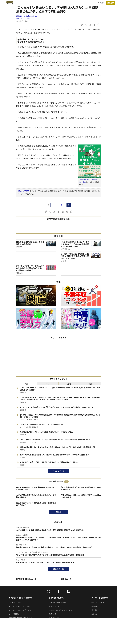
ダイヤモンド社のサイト (57, 598)
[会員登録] (110, 3)
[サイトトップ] (8, 2)
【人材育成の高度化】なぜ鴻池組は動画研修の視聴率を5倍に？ (81, 488)
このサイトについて (15, 602)
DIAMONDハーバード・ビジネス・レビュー (62, 610)
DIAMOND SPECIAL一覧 (26, 579)
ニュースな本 (25, 19)
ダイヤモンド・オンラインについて (20, 598)
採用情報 (94, 610)
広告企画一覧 (66, 579)
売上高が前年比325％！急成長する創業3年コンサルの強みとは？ (36, 504)
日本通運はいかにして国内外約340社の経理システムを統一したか (36, 488)
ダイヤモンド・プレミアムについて (19, 606)
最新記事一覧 (58, 569)
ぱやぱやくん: (27, 16)
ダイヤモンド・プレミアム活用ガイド (20, 610)
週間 (69, 384)
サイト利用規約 (14, 614)
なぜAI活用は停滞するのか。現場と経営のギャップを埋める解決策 (36, 496)
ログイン (101, 3)
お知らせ (94, 614)
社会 (17, 19)
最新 (27, 384)
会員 (90, 384)
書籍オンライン (54, 614)
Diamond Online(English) (57, 602)
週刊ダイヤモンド (54, 606)
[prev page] (48, 205)
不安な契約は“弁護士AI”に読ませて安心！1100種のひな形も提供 (81, 496)
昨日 (48, 384)
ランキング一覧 (58, 471)
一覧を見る (58, 512)
